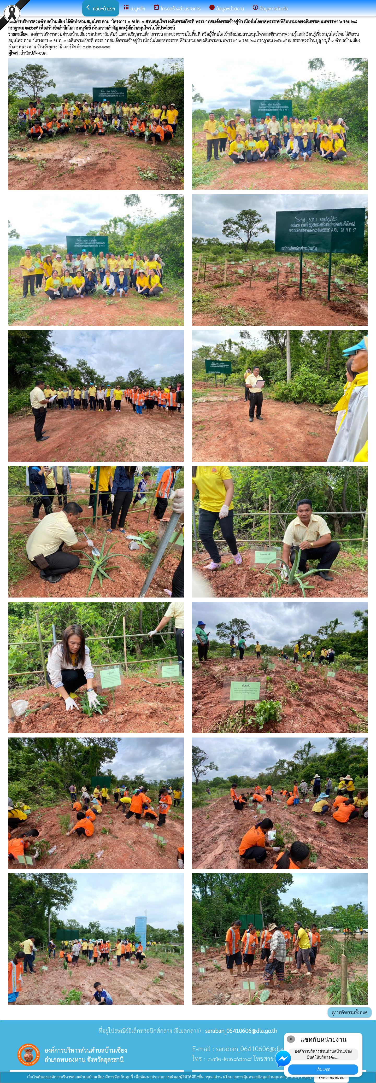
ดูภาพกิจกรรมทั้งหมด (349, 1012)
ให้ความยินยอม (331, 1077)
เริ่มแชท (323, 1069)
